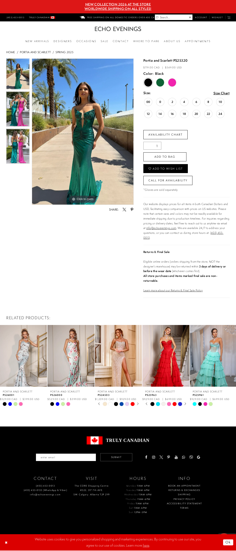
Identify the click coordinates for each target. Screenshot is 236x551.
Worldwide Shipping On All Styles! (118, 8)
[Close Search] (190, 17)
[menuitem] (15, 17)
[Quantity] (152, 146)
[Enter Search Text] (174, 17)
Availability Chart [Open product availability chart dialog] (165, 134)
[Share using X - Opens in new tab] (124, 209)
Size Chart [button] (221, 93)
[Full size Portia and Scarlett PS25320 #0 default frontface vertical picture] (82, 132)
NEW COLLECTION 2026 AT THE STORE (118, 4)
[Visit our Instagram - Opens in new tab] (154, 457)
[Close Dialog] (7, 543)
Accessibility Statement (184, 503)
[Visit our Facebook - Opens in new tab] (146, 457)
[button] (229, 17)
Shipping (184, 494)
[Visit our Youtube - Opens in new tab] (176, 457)
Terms (184, 508)
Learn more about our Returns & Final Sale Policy (173, 291)
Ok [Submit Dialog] (228, 542)
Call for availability (168, 181)
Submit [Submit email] (116, 457)
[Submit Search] (157, 17)
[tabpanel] (18, 75)
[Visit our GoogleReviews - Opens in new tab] (199, 457)
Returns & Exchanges (184, 490)
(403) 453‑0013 (45, 485)
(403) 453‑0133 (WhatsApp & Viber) (45, 490)
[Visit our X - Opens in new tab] (161, 457)
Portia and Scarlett (35, 52)
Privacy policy (184, 499)
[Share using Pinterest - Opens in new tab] (131, 209)
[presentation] (23, 356)
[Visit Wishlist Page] (217, 17)
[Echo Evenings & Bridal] (118, 29)
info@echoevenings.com (161, 228)
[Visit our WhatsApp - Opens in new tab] (184, 457)
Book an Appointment (184, 485)
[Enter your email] (65, 457)
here (146, 545)
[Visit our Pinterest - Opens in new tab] (169, 457)
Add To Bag (165, 157)
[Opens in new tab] (146, 41)
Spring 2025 (64, 52)
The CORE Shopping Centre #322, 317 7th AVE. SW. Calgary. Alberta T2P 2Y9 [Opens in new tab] (92, 490)
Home (10, 52)
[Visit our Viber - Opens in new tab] (191, 457)
